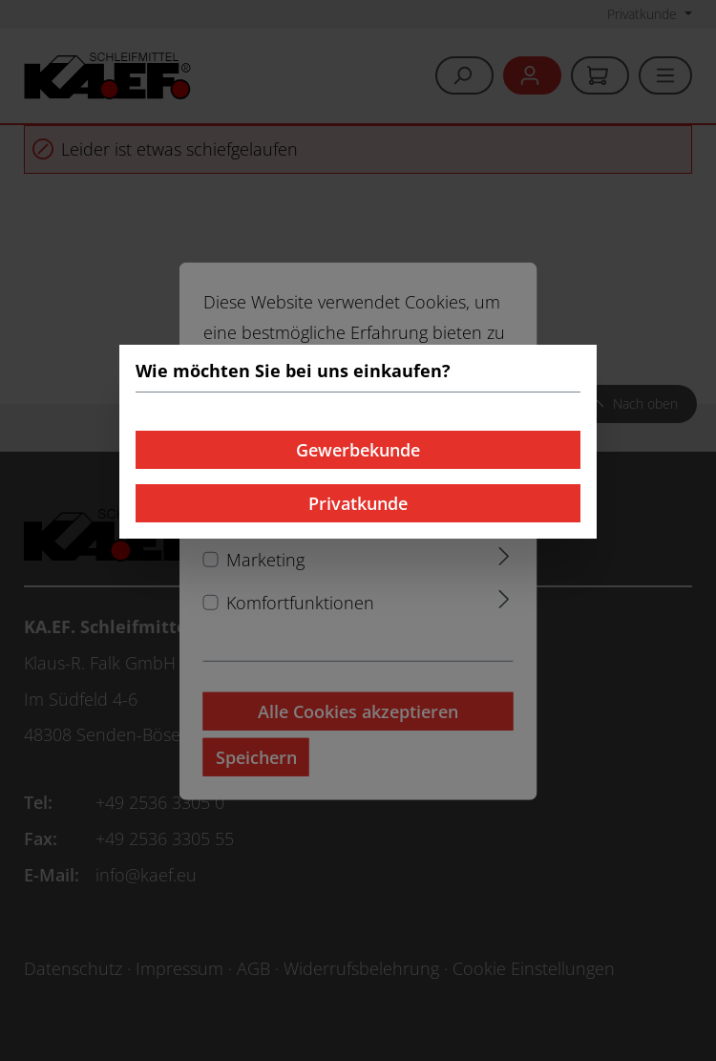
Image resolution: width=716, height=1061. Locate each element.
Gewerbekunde (358, 449)
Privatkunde (358, 503)
